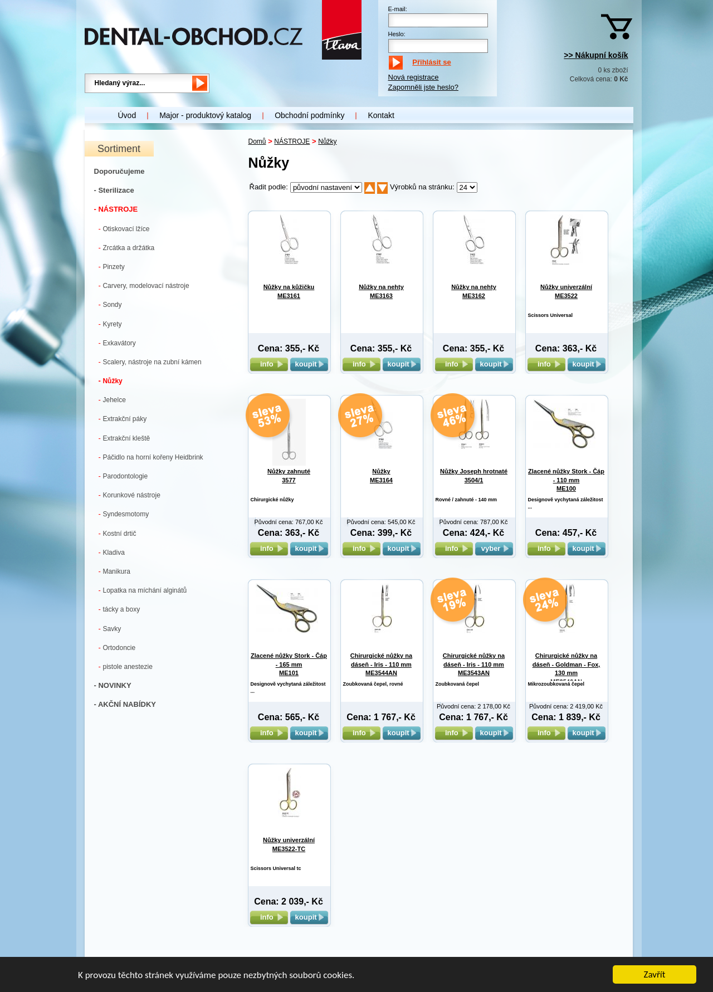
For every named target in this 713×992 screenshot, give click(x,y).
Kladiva (112, 552)
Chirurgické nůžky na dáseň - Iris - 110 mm (381, 664)
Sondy (110, 304)
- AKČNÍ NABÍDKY (125, 704)
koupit (309, 364)
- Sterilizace (114, 190)
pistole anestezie (126, 666)
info (268, 364)
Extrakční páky (123, 418)
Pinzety (112, 266)
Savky (110, 628)
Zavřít (655, 975)
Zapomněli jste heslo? (423, 87)
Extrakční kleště (124, 438)
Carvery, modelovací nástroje (144, 285)
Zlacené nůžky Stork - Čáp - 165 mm (289, 664)
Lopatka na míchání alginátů (143, 590)
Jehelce (112, 399)
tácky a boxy (119, 609)
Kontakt (381, 115)
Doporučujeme (119, 171)
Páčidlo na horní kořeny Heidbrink (151, 457)
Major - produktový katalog (205, 115)
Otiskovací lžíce (124, 228)
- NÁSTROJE (116, 209)
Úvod (127, 115)
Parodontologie (123, 476)
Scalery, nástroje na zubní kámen (150, 362)
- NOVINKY (112, 685)
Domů (257, 141)
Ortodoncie (117, 647)
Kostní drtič (117, 533)
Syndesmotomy (124, 514)
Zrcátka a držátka (127, 247)
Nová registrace (413, 77)
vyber (494, 548)
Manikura (114, 571)
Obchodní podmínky (309, 115)
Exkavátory (117, 343)
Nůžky (111, 381)
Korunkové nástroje (129, 495)
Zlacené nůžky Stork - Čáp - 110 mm (566, 480)
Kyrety (110, 324)
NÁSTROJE (292, 141)
